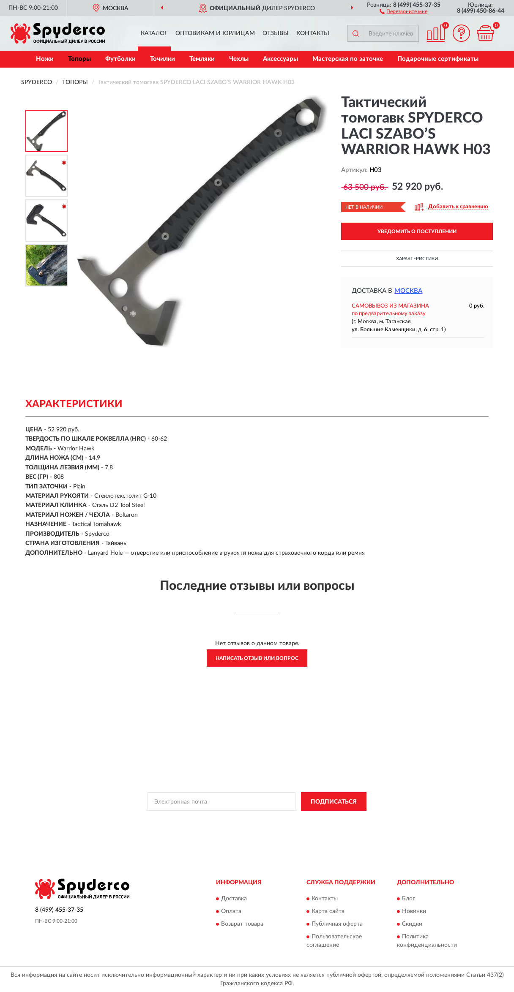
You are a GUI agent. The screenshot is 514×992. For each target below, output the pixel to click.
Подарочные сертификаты (437, 59)
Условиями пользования (327, 820)
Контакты (312, 33)
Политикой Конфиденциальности (253, 820)
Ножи (45, 59)
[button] (403, 11)
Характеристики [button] (417, 258)
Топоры (79, 59)
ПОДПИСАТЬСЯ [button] (334, 802)
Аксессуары (280, 59)
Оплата (231, 911)
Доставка (234, 899)
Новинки (414, 911)
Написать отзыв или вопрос (257, 658)
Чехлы (239, 59)
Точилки (162, 59)
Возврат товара (242, 924)
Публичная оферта (337, 924)
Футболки (120, 59)
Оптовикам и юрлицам (215, 33)
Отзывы (275, 33)
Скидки (412, 924)
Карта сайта (328, 911)
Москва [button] (408, 291)
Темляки (202, 59)
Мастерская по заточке (347, 59)
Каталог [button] (154, 33)
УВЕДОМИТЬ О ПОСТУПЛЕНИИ (417, 231)
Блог (408, 899)
